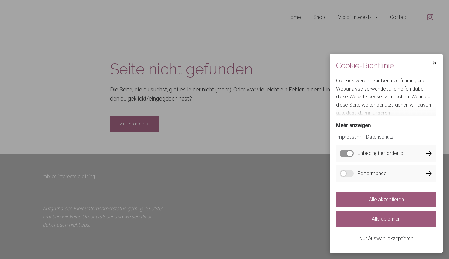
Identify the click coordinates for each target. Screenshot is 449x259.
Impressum (348, 137)
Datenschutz (379, 137)
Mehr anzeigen (353, 126)
